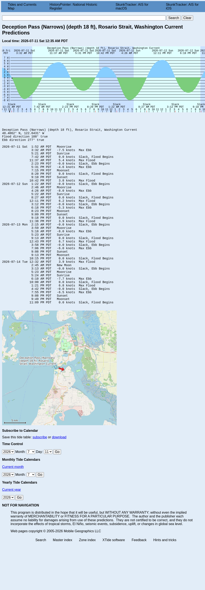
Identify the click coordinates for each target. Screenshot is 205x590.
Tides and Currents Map (22, 6)
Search (40, 573)
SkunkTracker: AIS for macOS (132, 6)
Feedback (139, 573)
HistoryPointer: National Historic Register (73, 6)
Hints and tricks (164, 573)
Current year (11, 522)
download (59, 470)
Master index (62, 573)
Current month (13, 500)
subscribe (40, 470)
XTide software (113, 573)
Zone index (87, 573)
